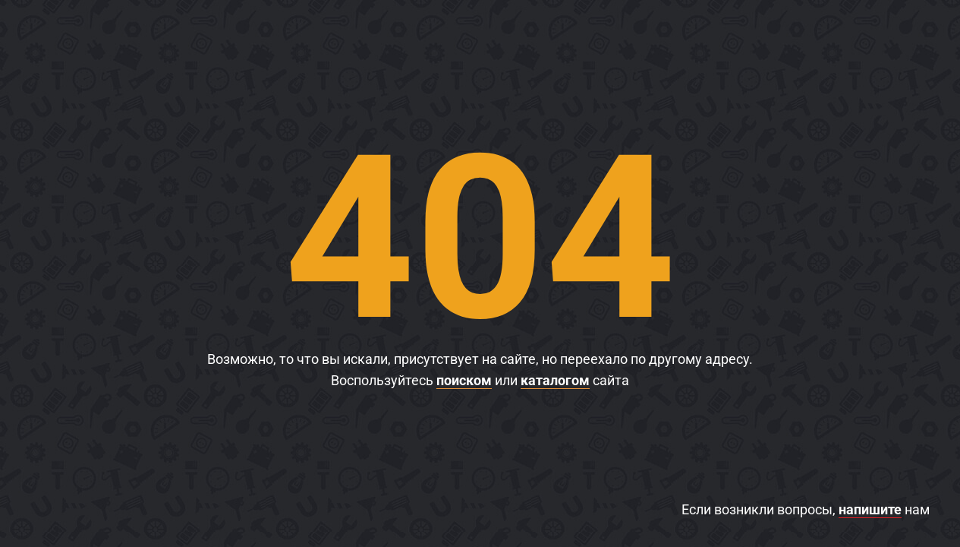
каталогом (555, 380)
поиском (464, 380)
